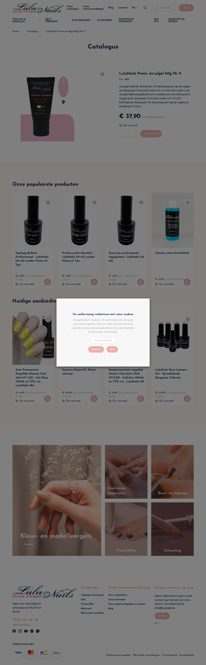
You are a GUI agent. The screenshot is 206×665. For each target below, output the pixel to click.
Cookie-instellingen (103, 340)
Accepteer (96, 349)
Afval (112, 349)
